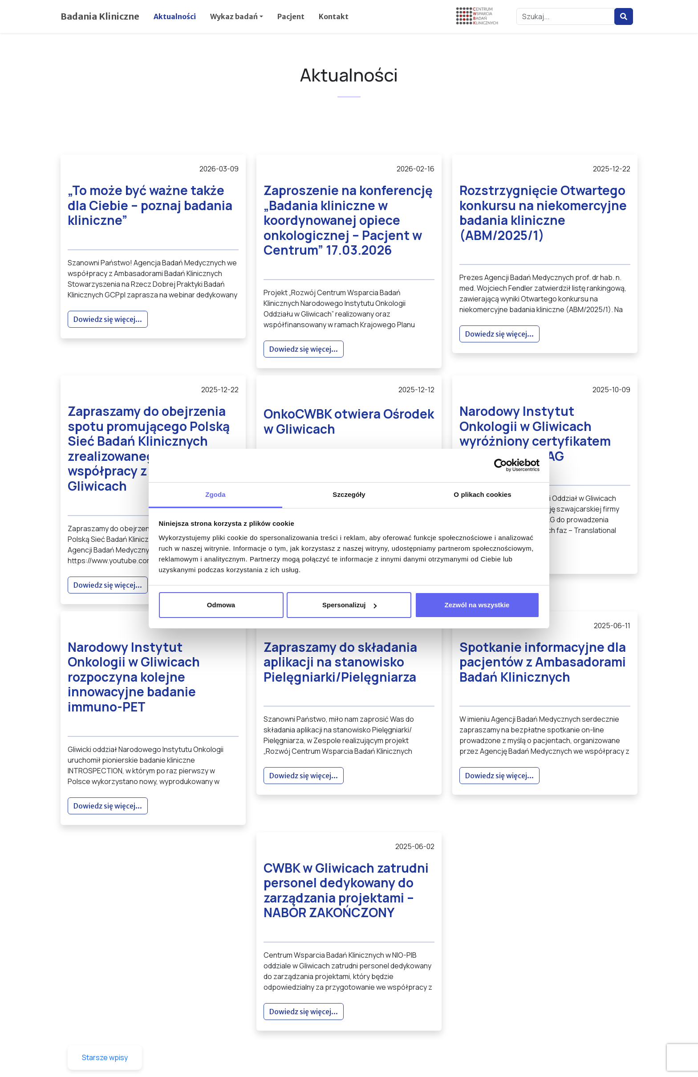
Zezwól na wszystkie (477, 605)
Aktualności (175, 16)
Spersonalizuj (349, 605)
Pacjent (290, 16)
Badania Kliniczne (100, 16)
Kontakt (334, 16)
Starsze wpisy (105, 1057)
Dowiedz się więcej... (107, 319)
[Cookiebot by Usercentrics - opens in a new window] (501, 465)
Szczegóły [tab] (349, 494)
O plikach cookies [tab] (482, 494)
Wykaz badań (234, 16)
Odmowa (221, 605)
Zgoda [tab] (215, 494)
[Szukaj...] (565, 16)
